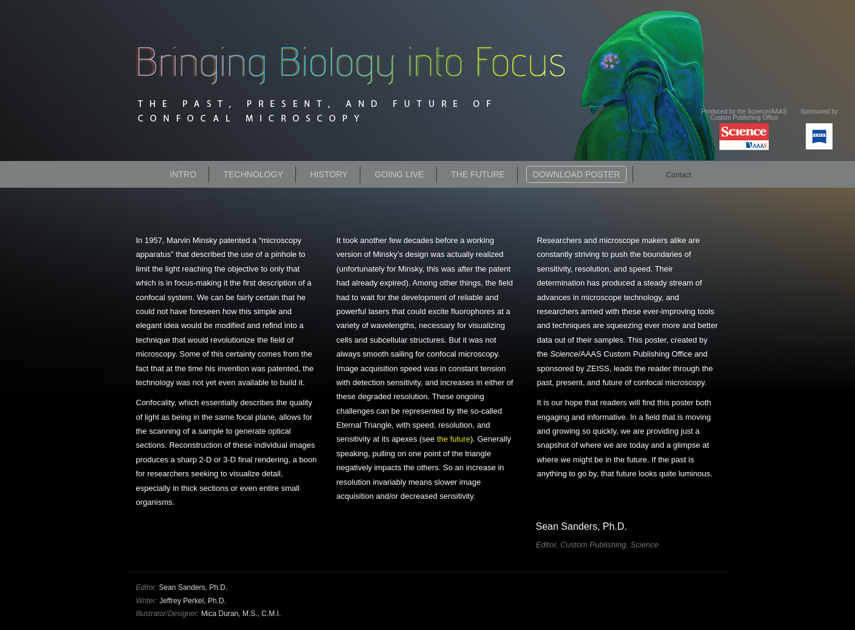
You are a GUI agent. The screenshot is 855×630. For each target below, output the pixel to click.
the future (453, 438)
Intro (183, 174)
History (329, 174)
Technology (253, 174)
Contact (678, 175)
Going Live (399, 174)
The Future (478, 174)
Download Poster (576, 174)
